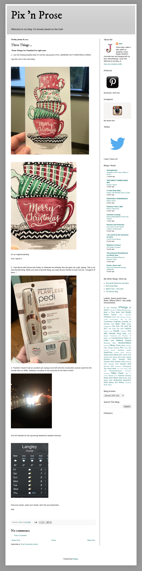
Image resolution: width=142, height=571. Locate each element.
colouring (122, 317)
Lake (109, 338)
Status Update (126, 357)
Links (106, 340)
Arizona (124, 310)
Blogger (75, 559)
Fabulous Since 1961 (115, 207)
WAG (115, 375)
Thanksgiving (126, 366)
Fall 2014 (116, 326)
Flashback (124, 331)
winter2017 (127, 380)
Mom (114, 343)
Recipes (116, 352)
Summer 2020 (109, 366)
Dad (112, 324)
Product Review (109, 350)
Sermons (128, 352)
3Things (123, 307)
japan (105, 338)
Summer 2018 (113, 364)
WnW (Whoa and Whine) (114, 382)
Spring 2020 (117, 357)
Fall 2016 (124, 326)
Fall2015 (128, 329)
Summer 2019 (125, 364)
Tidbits (113, 373)
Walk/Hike (121, 375)
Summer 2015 (109, 362)
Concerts (128, 317)
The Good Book (110, 369)
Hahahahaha (113, 336)
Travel (120, 373)
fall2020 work (108, 331)
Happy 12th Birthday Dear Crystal (118, 192)
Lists (112, 340)
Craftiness (117, 322)
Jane (120, 44)
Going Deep (121, 333)
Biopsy (129, 310)
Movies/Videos (124, 343)
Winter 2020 (108, 380)
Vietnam (111, 375)
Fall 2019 (120, 328)
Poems (126, 348)
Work (105, 385)
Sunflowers (118, 366)
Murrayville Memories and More (117, 283)
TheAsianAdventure (115, 371)
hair (119, 336)
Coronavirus (108, 322)
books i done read (114, 265)
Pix (121, 348)
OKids (123, 345)
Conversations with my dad (120, 319)
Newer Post (16, 540)
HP (130, 336)
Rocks (122, 352)
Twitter (106, 375)
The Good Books (122, 368)
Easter (129, 324)
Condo (106, 319)
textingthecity (112, 170)
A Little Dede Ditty (114, 191)
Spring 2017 (117, 355)
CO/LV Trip (115, 317)
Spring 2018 (127, 355)
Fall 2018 (112, 328)
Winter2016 (117, 380)
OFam (118, 345)
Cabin (120, 314)
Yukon (110, 385)
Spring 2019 (108, 357)
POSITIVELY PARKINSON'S (117, 199)
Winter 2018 (117, 378)
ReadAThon (108, 352)
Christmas (107, 317)
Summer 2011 (110, 359)
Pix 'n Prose (36, 15)
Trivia (126, 373)
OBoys (112, 345)
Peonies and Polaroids (115, 225)
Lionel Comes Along (113, 239)
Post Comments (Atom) (29, 544)
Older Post (91, 540)
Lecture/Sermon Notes (120, 338)
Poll (130, 348)
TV (130, 373)
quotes (129, 350)
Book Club (120, 312)
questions (121, 350)
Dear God (120, 324)
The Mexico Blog (112, 292)
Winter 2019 (127, 378)
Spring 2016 (108, 355)
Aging (119, 310)
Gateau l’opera (112, 185)
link (130, 338)
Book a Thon (109, 312)
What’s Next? (111, 201)
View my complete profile (113, 64)
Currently (125, 322)
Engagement (107, 326)
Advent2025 (113, 310)
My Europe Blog (111, 286)
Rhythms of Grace (114, 245)
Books (128, 312)
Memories (107, 343)
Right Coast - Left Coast (114, 289)
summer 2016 (120, 362)
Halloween (125, 336)
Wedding (128, 375)
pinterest (116, 348)
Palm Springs (108, 348)
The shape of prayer (114, 247)
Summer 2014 (125, 359)
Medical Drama (123, 340)
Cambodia (128, 314)
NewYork (106, 345)
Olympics (128, 345)
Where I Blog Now (113, 209)
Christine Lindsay (113, 215)
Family (116, 331)
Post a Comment (20, 535)
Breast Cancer (110, 315)
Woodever (128, 382)
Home (53, 540)
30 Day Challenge (110, 307)
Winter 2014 (108, 378)
